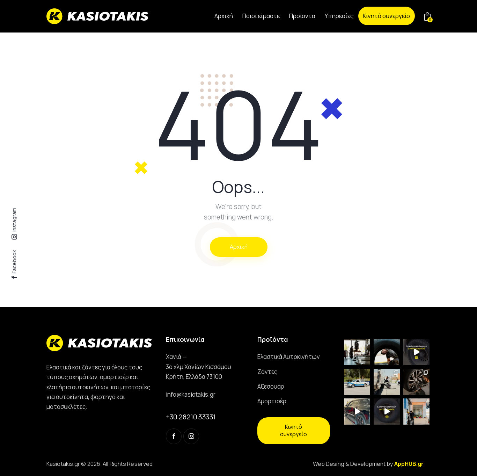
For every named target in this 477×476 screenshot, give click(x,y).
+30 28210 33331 (191, 416)
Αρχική (239, 247)
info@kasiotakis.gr (190, 394)
